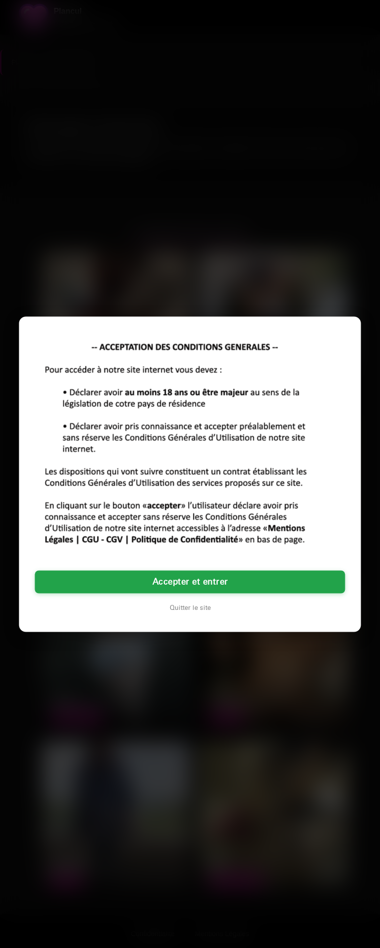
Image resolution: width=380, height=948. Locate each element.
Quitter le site (190, 607)
